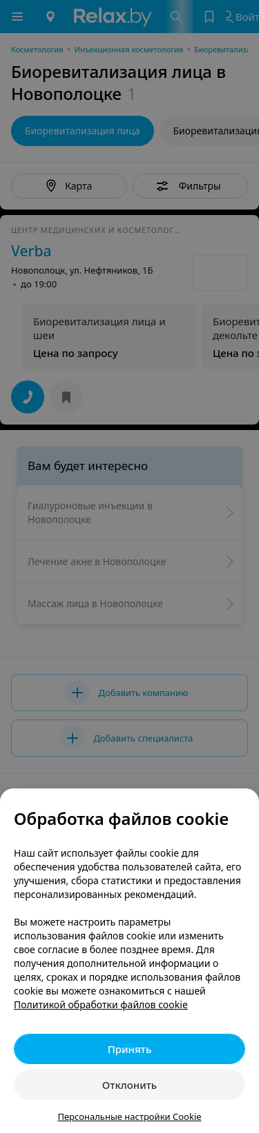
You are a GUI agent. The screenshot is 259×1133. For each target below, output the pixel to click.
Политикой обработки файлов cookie (101, 1004)
